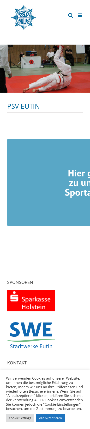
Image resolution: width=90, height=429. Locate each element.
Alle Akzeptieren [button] (50, 418)
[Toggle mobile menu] (80, 15)
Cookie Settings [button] (20, 418)
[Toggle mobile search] (70, 15)
